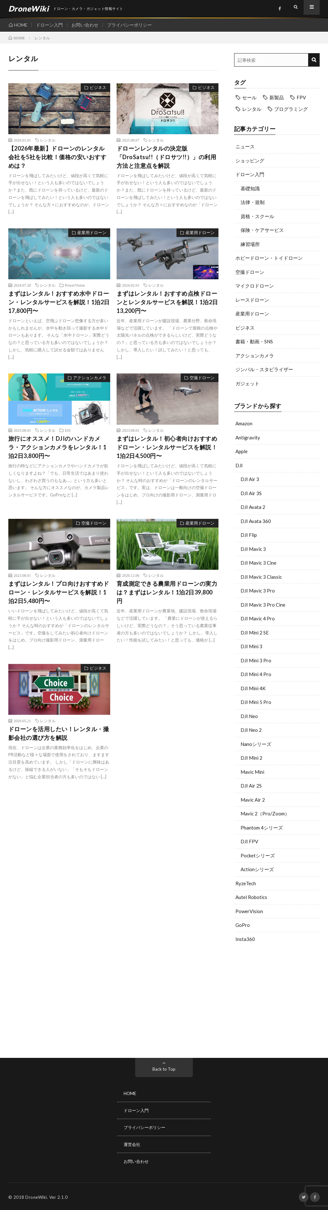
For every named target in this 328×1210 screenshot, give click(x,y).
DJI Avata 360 (256, 521)
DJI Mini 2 (251, 758)
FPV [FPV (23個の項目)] (301, 97)
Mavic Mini (252, 772)
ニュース (245, 146)
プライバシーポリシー (133, 25)
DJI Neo (249, 716)
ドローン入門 (50, 25)
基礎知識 (250, 188)
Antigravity (247, 437)
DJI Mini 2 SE (255, 632)
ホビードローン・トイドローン (269, 258)
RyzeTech (245, 883)
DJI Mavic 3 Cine (258, 563)
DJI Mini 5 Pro (256, 702)
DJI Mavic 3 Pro (258, 590)
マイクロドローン (254, 286)
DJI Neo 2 (251, 730)
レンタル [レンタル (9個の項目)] (251, 109)
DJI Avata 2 (253, 507)
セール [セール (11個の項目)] (249, 97)
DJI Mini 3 (251, 646)
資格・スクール (257, 216)
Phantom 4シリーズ (262, 827)
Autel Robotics (251, 897)
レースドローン (252, 300)
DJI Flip (249, 535)
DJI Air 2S (251, 786)
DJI (239, 465)
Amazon (243, 423)
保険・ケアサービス (262, 230)
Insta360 (245, 939)
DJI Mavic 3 (253, 549)
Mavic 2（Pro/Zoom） (265, 813)
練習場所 (250, 244)
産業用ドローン (252, 313)
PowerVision (249, 911)
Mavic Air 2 (253, 800)
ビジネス (245, 328)
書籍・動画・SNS (254, 341)
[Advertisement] (277, 999)
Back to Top (164, 1069)
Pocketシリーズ (258, 855)
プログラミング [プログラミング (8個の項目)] (291, 109)
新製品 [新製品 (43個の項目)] (276, 97)
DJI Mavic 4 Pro (258, 618)
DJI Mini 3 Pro (256, 660)
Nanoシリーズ (256, 744)
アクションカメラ (254, 355)
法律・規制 (253, 202)
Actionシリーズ (257, 869)
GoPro (242, 925)
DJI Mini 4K (253, 688)
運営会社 (133, 1143)
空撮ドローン (249, 272)
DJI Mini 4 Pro (256, 674)
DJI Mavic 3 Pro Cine (263, 605)
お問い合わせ (87, 25)
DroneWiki (36, 1195)
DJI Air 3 (250, 479)
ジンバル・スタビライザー (264, 369)
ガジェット (247, 383)
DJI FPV (249, 841)
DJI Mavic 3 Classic (261, 577)
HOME (21, 25)
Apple (241, 451)
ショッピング (249, 160)
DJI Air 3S (251, 493)
